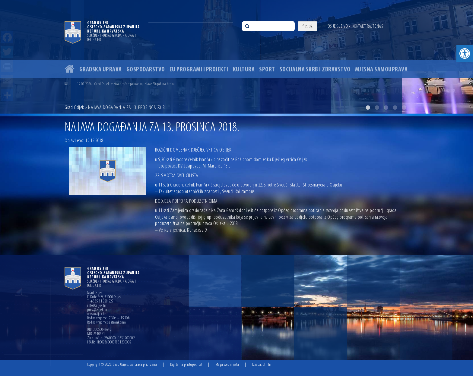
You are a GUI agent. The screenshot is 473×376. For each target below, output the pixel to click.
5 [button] (404, 108)
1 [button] (368, 108)
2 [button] (377, 108)
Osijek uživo (338, 26)
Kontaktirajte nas (367, 26)
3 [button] (386, 108)
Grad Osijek (74, 108)
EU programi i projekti (199, 70)
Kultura (244, 70)
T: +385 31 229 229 (100, 301)
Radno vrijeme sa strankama (106, 323)
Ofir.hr (267, 364)
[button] (464, 53)
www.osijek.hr (96, 314)
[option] (236, 57)
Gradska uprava (100, 70)
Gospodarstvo (145, 70)
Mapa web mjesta (227, 364)
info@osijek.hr (96, 306)
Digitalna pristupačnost (186, 364)
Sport (267, 70)
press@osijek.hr (97, 310)
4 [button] (395, 108)
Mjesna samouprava (381, 70)
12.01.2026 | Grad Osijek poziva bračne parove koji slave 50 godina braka (126, 84)
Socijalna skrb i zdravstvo (315, 70)
